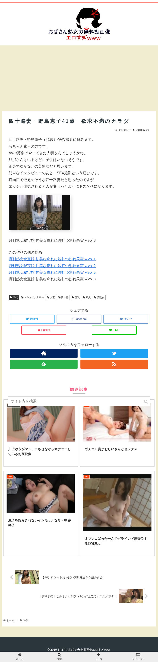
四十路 (65, 297)
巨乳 (77, 297)
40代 (15, 297)
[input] (79, 401)
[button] (146, 402)
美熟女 (100, 297)
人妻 (52, 297)
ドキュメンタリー (34, 297)
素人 (88, 297)
